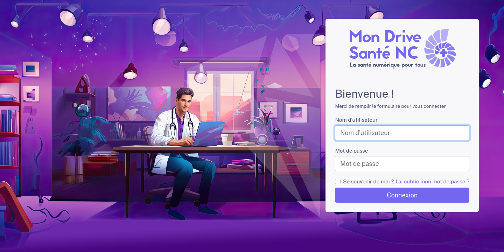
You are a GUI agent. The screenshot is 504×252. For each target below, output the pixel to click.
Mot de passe (351, 150)
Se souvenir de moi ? (368, 181)
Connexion (402, 195)
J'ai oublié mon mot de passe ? (432, 181)
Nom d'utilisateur (356, 120)
